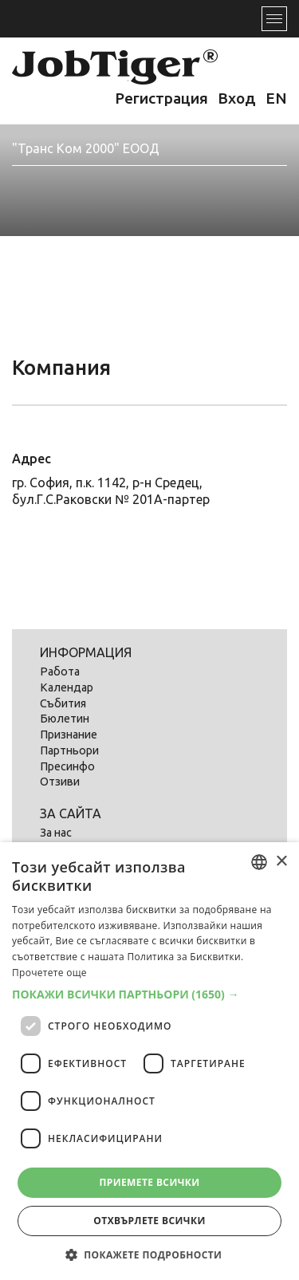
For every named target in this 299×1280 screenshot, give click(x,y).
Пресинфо (67, 766)
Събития (63, 703)
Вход (237, 98)
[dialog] (149, 1061)
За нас (56, 832)
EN (276, 98)
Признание (68, 734)
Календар (66, 687)
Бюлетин (64, 718)
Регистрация (161, 98)
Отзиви (60, 781)
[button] (149, 994)
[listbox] (259, 862)
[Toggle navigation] (274, 18)
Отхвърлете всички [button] (149, 1220)
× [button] (281, 862)
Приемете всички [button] (149, 1182)
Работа (60, 671)
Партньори (69, 750)
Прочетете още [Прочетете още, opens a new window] (49, 972)
